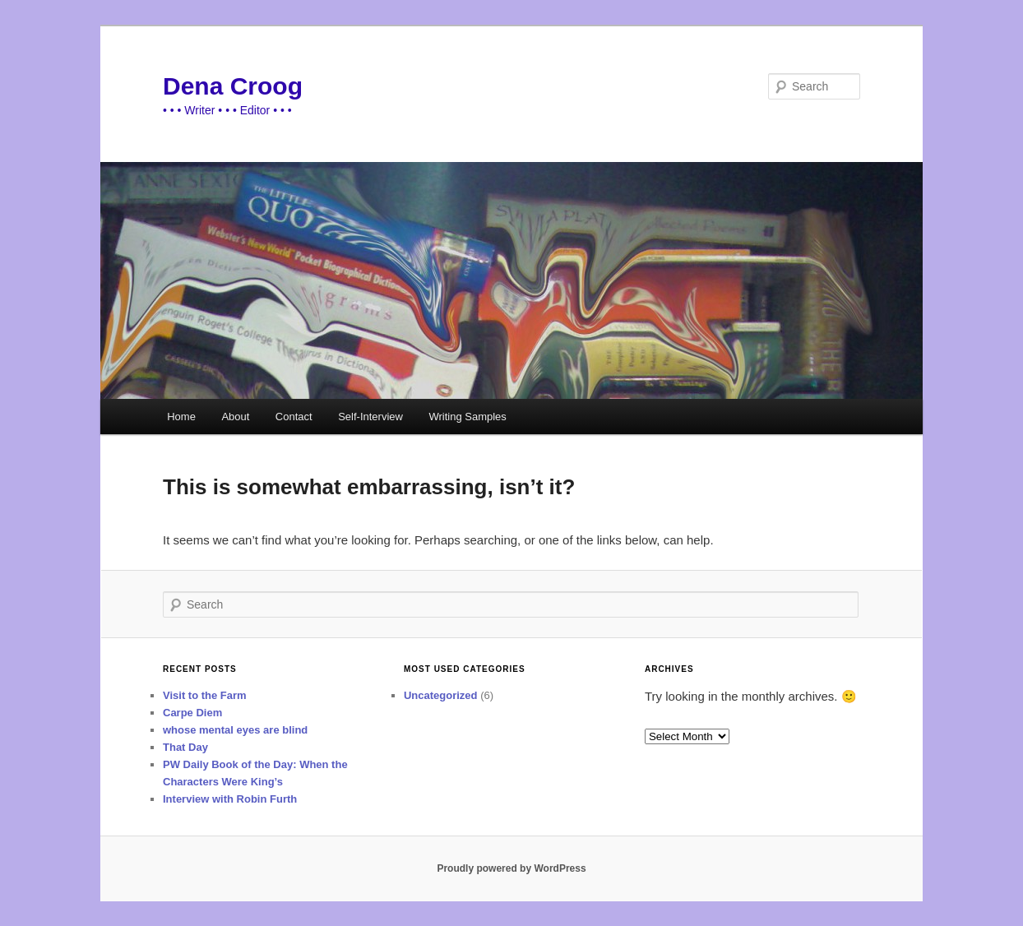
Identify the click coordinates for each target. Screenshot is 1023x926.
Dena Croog (233, 86)
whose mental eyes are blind (235, 730)
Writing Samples (467, 416)
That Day (185, 747)
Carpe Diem (192, 712)
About (235, 416)
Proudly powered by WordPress (511, 868)
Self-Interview (370, 416)
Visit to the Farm (205, 695)
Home (181, 416)
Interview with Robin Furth (230, 799)
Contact (293, 416)
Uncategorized (441, 695)
